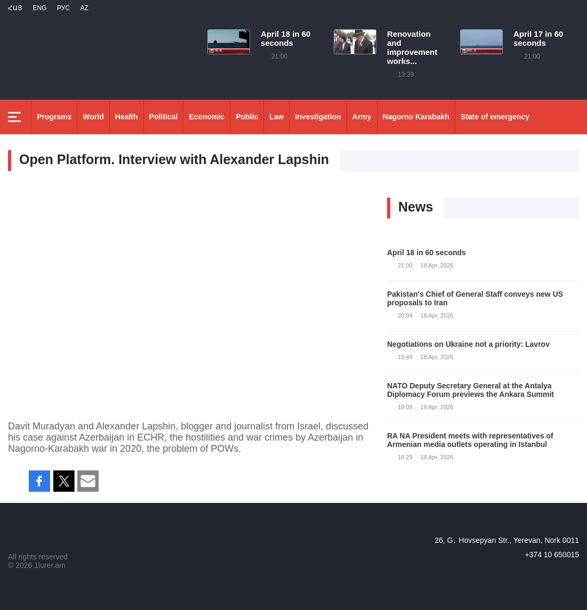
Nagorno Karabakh (416, 116)
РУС (63, 8)
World (93, 116)
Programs (54, 116)
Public (247, 116)
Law (276, 116)
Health (126, 116)
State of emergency (495, 116)
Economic (206, 116)
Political (163, 116)
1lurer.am (49, 565)
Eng (39, 8)
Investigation (318, 116)
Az (84, 8)
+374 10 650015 (552, 554)
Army (362, 116)
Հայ (15, 8)
